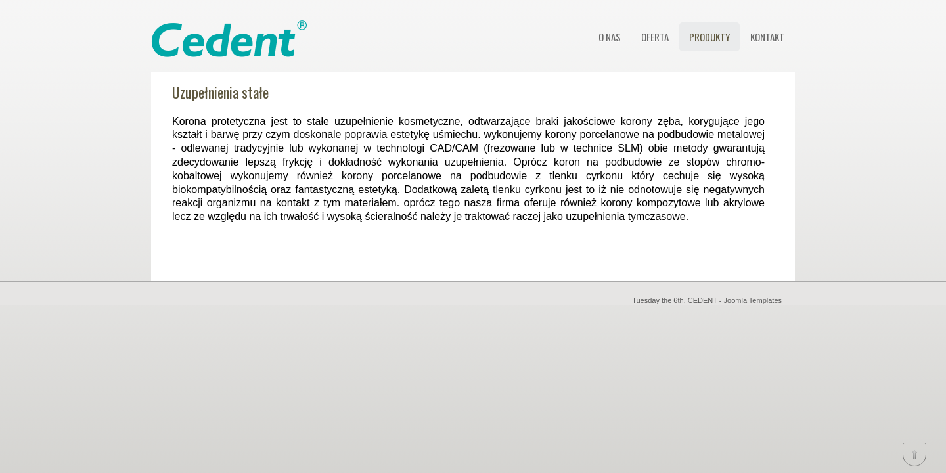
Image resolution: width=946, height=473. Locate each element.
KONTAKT (767, 37)
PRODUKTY (709, 37)
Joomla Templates (753, 300)
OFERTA (655, 37)
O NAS (609, 37)
